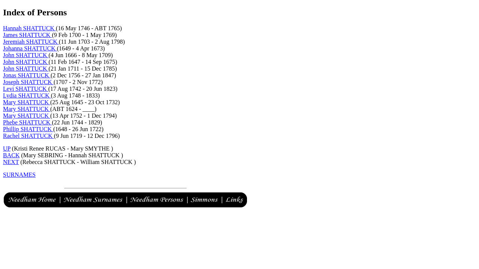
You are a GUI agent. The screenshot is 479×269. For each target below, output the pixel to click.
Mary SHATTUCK (26, 102)
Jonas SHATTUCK (27, 75)
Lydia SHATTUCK (27, 95)
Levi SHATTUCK (25, 89)
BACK (11, 155)
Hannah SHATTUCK (29, 28)
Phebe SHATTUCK (27, 122)
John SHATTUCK (26, 55)
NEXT (11, 162)
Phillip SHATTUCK (28, 129)
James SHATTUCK (27, 35)
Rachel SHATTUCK (28, 136)
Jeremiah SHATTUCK (31, 41)
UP (6, 148)
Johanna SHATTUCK (30, 48)
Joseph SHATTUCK (28, 82)
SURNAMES (19, 174)
